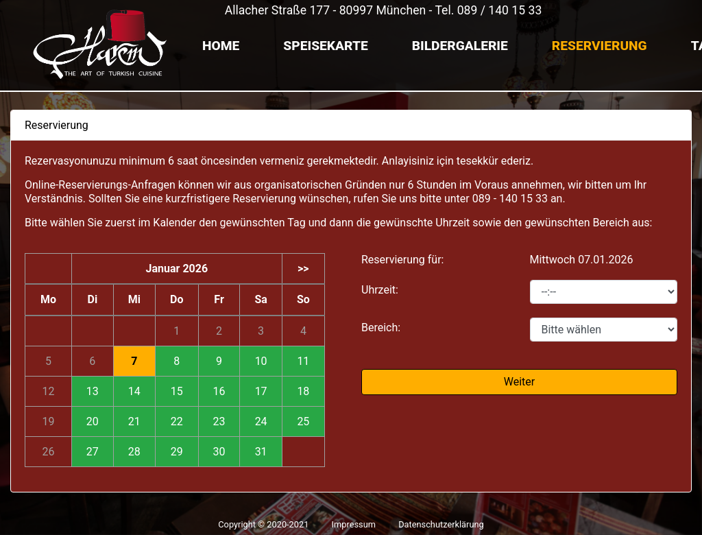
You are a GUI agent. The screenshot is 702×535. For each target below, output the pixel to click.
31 (261, 451)
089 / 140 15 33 (499, 10)
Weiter (519, 381)
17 (261, 391)
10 (261, 361)
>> (303, 268)
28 (134, 451)
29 (177, 451)
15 (177, 391)
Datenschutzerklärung (441, 524)
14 (134, 391)
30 (219, 451)
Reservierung (599, 46)
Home (220, 46)
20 (92, 421)
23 (219, 421)
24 (261, 421)
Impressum (354, 524)
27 (92, 451)
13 (92, 391)
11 (303, 361)
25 (303, 421)
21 (134, 421)
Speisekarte (325, 46)
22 (177, 421)
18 (303, 391)
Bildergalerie (460, 46)
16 (219, 391)
